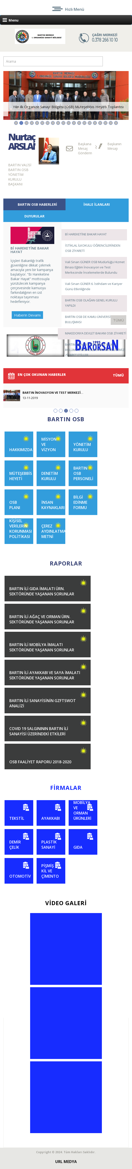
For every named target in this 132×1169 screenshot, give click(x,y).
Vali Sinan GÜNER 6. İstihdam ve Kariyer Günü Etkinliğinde (93, 286)
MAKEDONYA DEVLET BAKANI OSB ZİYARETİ (95, 333)
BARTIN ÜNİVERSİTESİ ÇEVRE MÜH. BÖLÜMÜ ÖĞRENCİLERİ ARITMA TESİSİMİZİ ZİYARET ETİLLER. (95, 349)
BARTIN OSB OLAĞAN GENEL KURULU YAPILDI (91, 303)
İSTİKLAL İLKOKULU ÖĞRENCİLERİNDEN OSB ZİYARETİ (92, 248)
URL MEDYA (66, 1161)
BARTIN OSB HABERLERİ (37, 204)
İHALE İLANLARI (96, 204)
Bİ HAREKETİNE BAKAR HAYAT (86, 234)
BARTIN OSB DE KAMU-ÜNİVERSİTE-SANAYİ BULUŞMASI (95, 319)
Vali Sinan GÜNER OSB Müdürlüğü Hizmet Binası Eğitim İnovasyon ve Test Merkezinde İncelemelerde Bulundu (95, 267)
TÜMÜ (118, 320)
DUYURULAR (34, 216)
